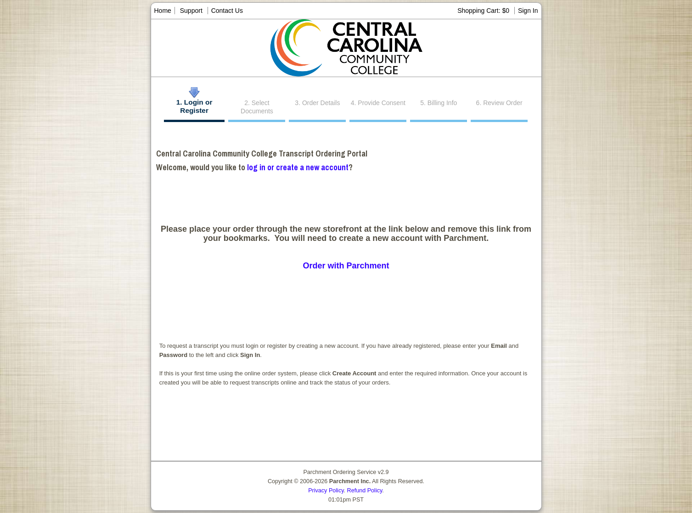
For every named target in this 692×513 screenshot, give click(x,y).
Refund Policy (365, 490)
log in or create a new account (298, 167)
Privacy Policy (325, 490)
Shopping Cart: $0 (484, 10)
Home (162, 10)
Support (191, 10)
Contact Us (227, 10)
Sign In (528, 10)
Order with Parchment (346, 265)
